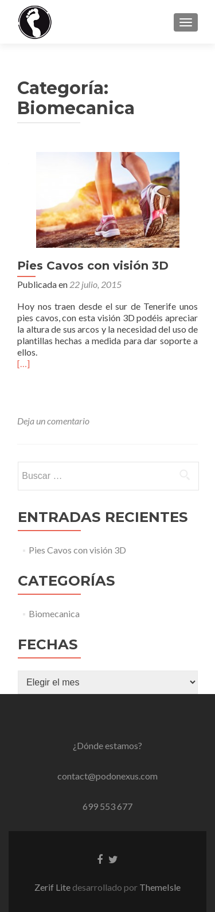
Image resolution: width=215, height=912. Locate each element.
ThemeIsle (160, 887)
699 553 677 (107, 806)
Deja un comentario (53, 420)
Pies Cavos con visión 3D (93, 265)
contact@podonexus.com (107, 775)
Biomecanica (54, 613)
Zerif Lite (53, 887)
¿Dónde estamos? (107, 745)
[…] (23, 363)
